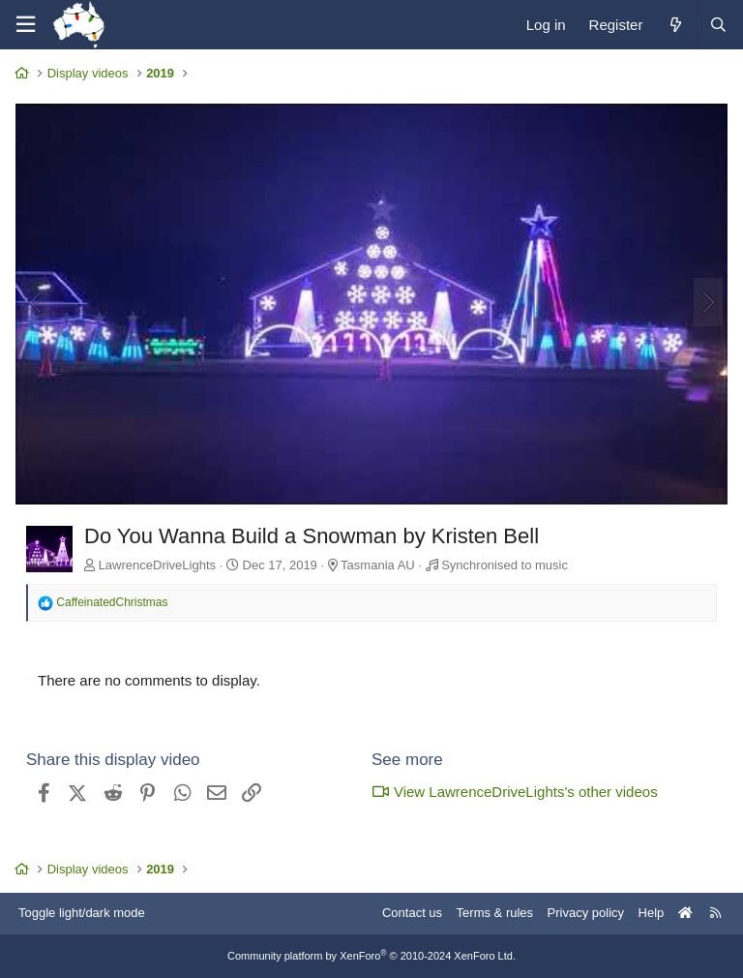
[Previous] (34, 302)
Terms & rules (495, 912)
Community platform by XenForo (371, 956)
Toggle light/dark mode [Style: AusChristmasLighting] (81, 912)
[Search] (718, 24)
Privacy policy (586, 912)
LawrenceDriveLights (157, 565)
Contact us (412, 912)
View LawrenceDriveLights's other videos (515, 791)
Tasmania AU (378, 565)
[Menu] (25, 24)
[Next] (708, 302)
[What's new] (675, 24)
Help (652, 912)
